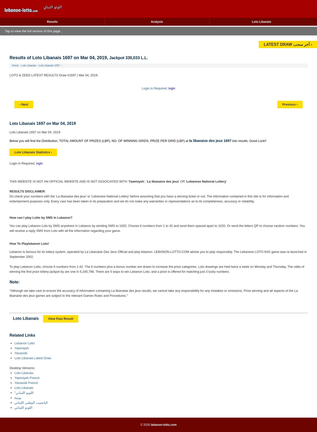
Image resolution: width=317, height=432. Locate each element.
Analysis (157, 22)
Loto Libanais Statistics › (33, 152)
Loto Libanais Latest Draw (32, 358)
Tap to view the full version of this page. (33, 31)
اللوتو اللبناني (23, 407)
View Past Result (60, 319)
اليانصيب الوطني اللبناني (31, 403)
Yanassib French (26, 383)
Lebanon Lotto (24, 343)
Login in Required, (155, 88)
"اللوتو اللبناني (23, 393)
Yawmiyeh (21, 348)
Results (52, 22)
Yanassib (20, 353)
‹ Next (23, 104)
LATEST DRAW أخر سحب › (288, 44)
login (171, 88)
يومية (18, 398)
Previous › (290, 104)
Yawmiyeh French (26, 378)
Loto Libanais (261, 22)
